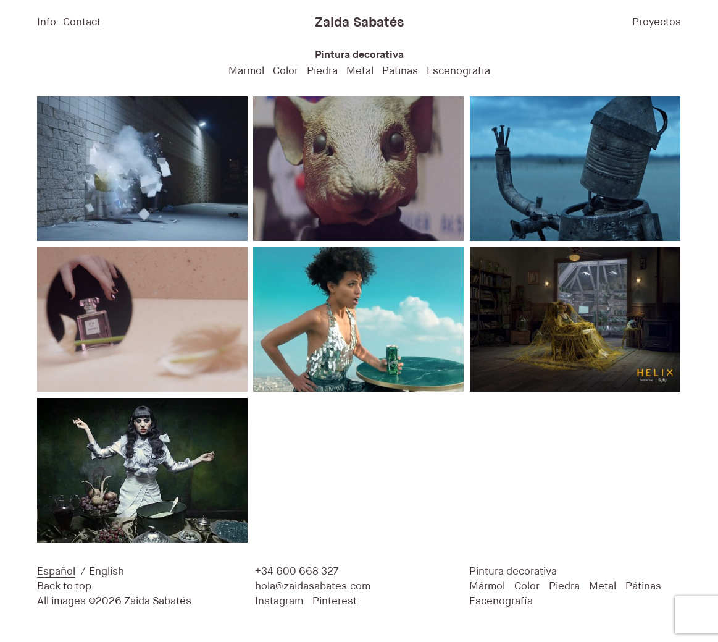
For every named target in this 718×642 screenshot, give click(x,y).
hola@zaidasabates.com (312, 586)
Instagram (279, 601)
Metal (360, 71)
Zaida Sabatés (359, 23)
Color (285, 71)
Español (56, 572)
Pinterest (334, 601)
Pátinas (400, 71)
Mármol (246, 71)
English (106, 572)
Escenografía (458, 71)
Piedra (322, 71)
